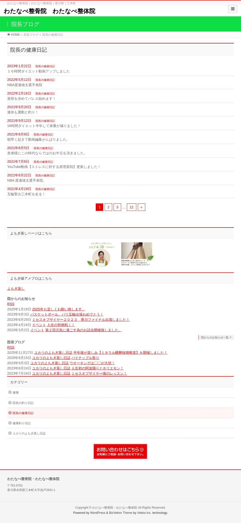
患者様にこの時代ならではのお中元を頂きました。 (47, 153)
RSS (10, 304)
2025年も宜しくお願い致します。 (58, 309)
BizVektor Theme (120, 513)
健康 (16, 392)
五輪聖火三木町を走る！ (26, 194)
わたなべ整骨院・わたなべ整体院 (114, 507)
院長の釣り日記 (23, 403)
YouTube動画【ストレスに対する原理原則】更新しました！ (54, 167)
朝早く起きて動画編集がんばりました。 (38, 139)
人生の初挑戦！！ (61, 325)
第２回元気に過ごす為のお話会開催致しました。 (83, 330)
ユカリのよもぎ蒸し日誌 (53, 353)
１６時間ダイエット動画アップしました (38, 71)
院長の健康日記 (45, 66)
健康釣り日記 (22, 423)
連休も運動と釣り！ (23, 112)
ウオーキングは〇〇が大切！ (92, 363)
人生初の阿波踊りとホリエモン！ (97, 368)
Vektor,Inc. (144, 513)
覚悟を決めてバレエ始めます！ (31, 98)
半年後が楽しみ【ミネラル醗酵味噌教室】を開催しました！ (120, 353)
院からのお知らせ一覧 (215, 337)
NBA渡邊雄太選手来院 (24, 85)
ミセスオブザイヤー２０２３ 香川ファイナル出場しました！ (81, 320)
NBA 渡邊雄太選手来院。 (27, 180)
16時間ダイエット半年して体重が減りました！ (44, 126)
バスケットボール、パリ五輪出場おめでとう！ (66, 314)
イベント (39, 325)
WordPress (97, 513)
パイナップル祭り (85, 358)
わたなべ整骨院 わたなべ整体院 (49, 11)
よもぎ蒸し (16, 289)
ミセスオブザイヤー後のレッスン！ (99, 373)
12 (132, 207)
